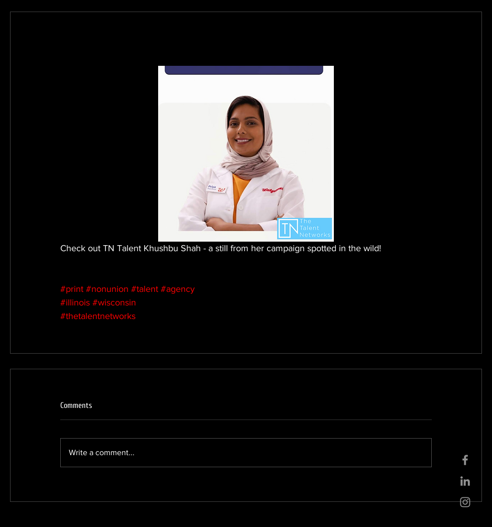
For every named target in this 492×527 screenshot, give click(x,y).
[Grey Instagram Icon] (465, 502)
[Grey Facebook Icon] (465, 460)
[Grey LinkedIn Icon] (465, 481)
